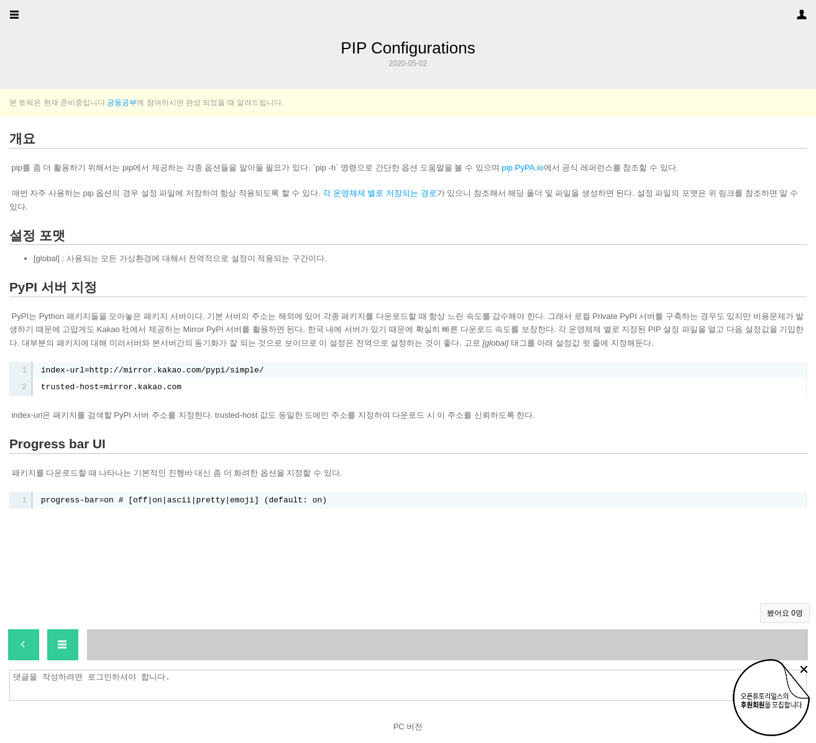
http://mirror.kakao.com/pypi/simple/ (176, 370)
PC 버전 (408, 726)
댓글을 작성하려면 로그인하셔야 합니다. (411, 685)
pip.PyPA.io (522, 167)
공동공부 (122, 102)
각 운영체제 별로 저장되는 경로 (379, 193)
